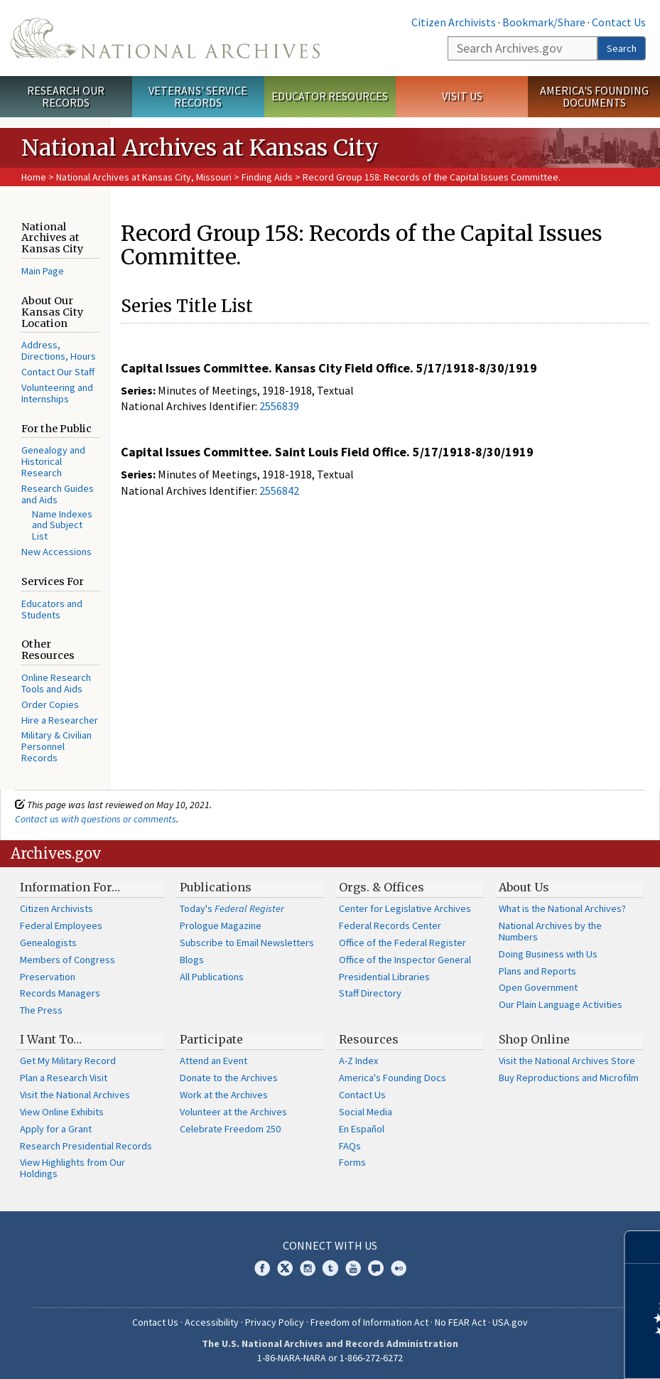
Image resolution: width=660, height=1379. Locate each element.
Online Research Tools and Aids (56, 683)
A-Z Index (358, 1060)
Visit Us (462, 96)
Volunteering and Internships (57, 393)
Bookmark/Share (543, 22)
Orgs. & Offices (381, 887)
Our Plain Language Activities (560, 1004)
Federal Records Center (390, 925)
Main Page (42, 270)
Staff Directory (370, 993)
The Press (41, 1010)
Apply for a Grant (56, 1128)
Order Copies (50, 704)
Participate (211, 1039)
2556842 (279, 490)
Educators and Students (51, 609)
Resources (369, 1039)
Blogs (192, 959)
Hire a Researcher (59, 720)
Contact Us (619, 22)
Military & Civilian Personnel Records (56, 746)
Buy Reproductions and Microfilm (569, 1077)
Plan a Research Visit (63, 1077)
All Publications (212, 976)
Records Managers (60, 993)
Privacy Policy (274, 1322)
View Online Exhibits (62, 1111)
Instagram (307, 1268)
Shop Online (534, 1039)
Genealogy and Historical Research (53, 461)
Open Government (538, 987)
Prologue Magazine (220, 925)
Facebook (262, 1268)
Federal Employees (61, 925)
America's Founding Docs (392, 1077)
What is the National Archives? (562, 908)
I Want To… (51, 1039)
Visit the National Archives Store (567, 1060)
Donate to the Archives (229, 1077)
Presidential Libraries (384, 976)
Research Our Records (65, 96)
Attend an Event (213, 1060)
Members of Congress (67, 959)
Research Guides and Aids (57, 494)
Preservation (47, 976)
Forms (352, 1162)
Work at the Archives (224, 1094)
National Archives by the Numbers (550, 931)
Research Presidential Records (86, 1145)
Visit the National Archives (75, 1094)
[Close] (643, 1247)
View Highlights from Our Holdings (72, 1168)
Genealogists (48, 942)
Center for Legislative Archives (405, 908)
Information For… (70, 887)
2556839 (279, 406)
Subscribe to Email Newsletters (247, 942)
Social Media (365, 1111)
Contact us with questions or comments (95, 818)
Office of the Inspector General (405, 959)
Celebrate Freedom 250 (230, 1128)
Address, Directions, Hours (58, 350)
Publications (215, 887)
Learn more (533, 1353)
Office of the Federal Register (402, 942)
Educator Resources (329, 96)
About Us (524, 887)
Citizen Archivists (453, 22)
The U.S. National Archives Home (165, 38)
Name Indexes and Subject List (62, 525)
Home (33, 177)
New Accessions (56, 551)
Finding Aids (267, 177)
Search (622, 48)
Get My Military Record (68, 1060)
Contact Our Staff (57, 371)
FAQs (350, 1145)
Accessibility (212, 1322)
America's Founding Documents (594, 96)
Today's (232, 908)
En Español (361, 1128)
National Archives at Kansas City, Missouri (144, 177)
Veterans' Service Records (197, 96)
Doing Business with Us (548, 954)
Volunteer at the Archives (233, 1111)
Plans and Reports (537, 971)
